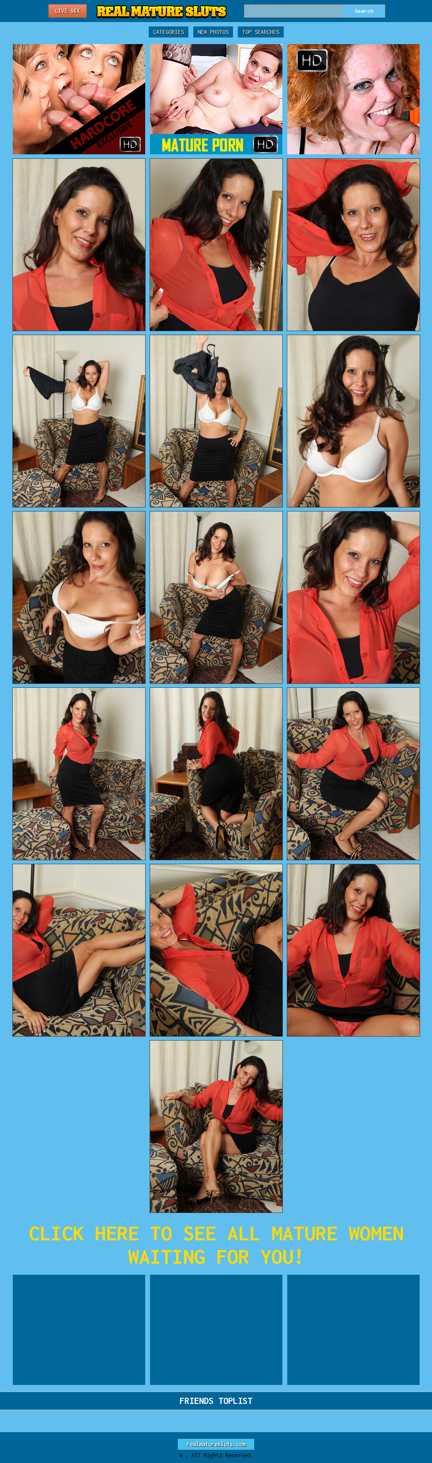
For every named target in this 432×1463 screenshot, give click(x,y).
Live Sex (67, 10)
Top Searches (260, 32)
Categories (168, 32)
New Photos (213, 32)
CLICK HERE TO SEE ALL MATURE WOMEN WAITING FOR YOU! (216, 1244)
